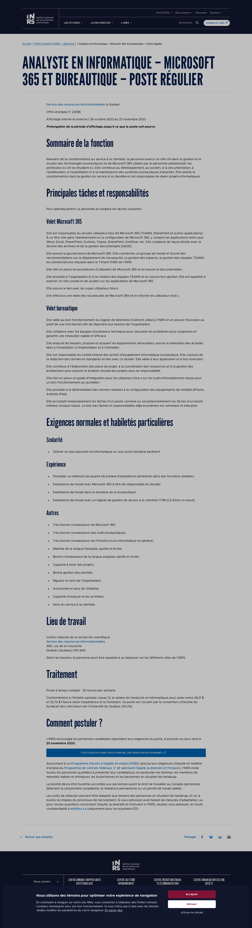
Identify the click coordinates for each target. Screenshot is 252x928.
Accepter (192, 895)
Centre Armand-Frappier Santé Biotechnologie (84, 881)
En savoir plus (114, 911)
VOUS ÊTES (162, 13)
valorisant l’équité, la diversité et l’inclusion (150, 767)
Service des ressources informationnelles (75, 104)
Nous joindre (182, 13)
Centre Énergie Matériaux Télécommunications (167, 881)
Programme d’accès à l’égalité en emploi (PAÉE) (105, 763)
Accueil (26, 44)
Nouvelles (201, 13)
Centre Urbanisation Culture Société (209, 881)
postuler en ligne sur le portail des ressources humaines (121, 752)
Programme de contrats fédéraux (88, 767)
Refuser (192, 905)
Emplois (214, 13)
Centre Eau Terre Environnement (126, 881)
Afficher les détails (192, 913)
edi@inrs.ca (78, 808)
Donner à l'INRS (215, 23)
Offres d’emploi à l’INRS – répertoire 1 (55, 44)
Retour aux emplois (36, 836)
